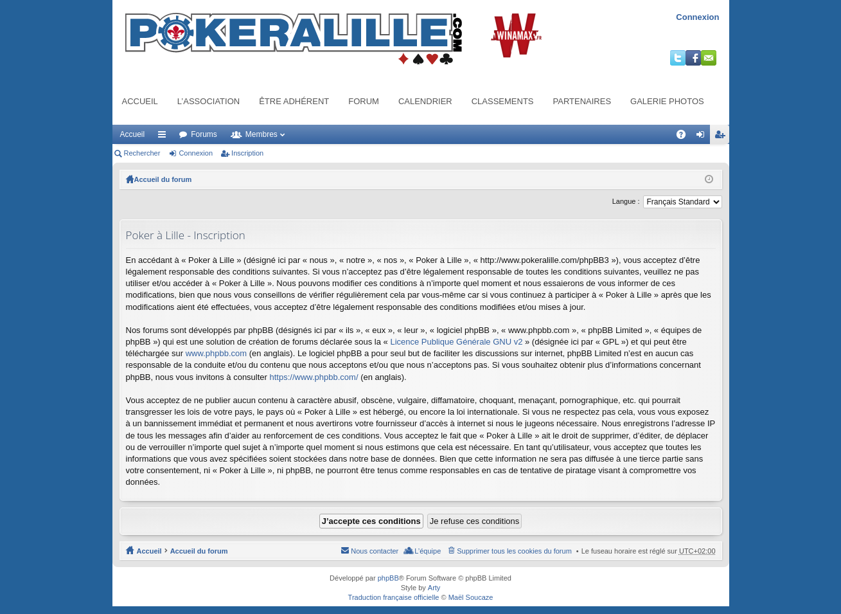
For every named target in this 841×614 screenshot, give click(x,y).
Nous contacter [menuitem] (374, 551)
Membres (261, 134)
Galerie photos (667, 101)
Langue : (626, 201)
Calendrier (425, 101)
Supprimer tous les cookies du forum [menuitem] (514, 551)
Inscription (247, 153)
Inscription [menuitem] (722, 137)
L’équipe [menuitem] (427, 551)
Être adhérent (294, 101)
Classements (503, 101)
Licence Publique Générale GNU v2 (456, 342)
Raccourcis (164, 137)
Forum (363, 101)
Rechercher (142, 153)
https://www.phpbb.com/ (314, 377)
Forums (204, 134)
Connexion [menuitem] (702, 137)
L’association (208, 101)
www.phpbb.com (216, 353)
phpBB (388, 578)
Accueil (140, 101)
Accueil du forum (163, 179)
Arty (434, 587)
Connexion (697, 17)
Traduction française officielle (393, 597)
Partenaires (582, 101)
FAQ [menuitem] (684, 137)
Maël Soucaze (470, 597)
